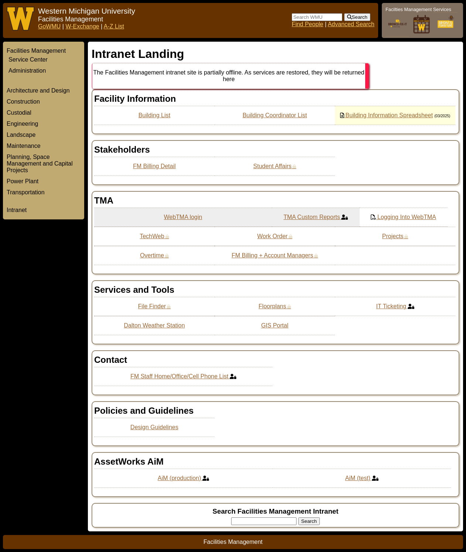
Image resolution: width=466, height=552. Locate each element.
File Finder (152, 306)
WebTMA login (183, 217)
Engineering (22, 124)
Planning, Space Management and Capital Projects (40, 163)
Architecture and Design (38, 90)
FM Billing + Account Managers (272, 255)
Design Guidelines (154, 427)
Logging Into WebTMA (406, 217)
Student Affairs (272, 166)
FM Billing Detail (154, 166)
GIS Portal (274, 325)
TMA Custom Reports (312, 217)
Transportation (26, 192)
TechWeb (152, 236)
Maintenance (24, 146)
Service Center (28, 59)
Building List (154, 115)
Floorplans (272, 306)
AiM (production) (179, 478)
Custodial (19, 113)
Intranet (17, 210)
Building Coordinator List (275, 115)
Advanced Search (351, 24)
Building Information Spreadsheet (389, 115)
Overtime (152, 255)
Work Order (272, 236)
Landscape (21, 135)
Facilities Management (36, 51)
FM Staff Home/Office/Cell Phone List (179, 376)
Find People (307, 24)
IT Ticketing (391, 306)
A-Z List (114, 26)
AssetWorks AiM (129, 461)
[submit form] (357, 17)
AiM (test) (357, 478)
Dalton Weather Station (154, 325)
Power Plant (22, 181)
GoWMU (49, 26)
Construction (23, 101)
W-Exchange (82, 26)
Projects (393, 236)
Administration (27, 70)
